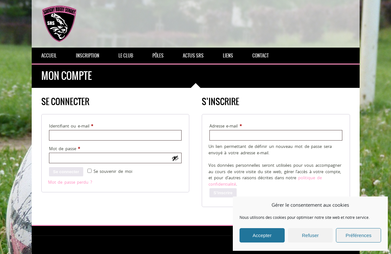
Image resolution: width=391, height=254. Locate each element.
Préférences (358, 235)
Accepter (262, 235)
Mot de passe (75, 147)
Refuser (310, 235)
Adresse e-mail (236, 125)
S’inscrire (223, 192)
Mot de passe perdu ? (70, 182)
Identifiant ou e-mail (81, 125)
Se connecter (66, 171)
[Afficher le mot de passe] (175, 158)
